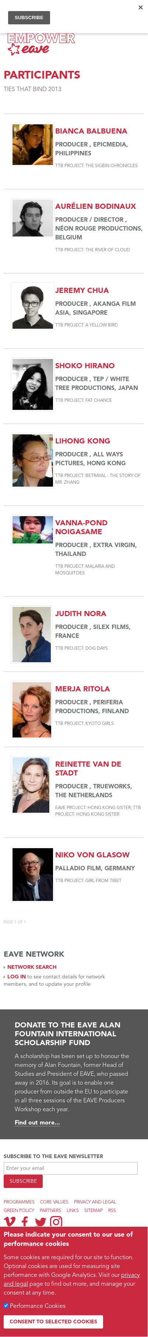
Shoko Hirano (85, 366)
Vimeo (9, 1222)
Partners (50, 1211)
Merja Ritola (82, 689)
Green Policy (19, 1211)
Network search (32, 967)
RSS (112, 1211)
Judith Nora (80, 614)
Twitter (40, 1222)
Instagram (56, 1222)
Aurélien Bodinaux (95, 207)
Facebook (25, 1222)
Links (73, 1211)
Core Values (54, 1202)
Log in (16, 977)
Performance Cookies (38, 1306)
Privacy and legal (95, 1202)
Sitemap (93, 1211)
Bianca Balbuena (91, 131)
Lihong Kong (82, 441)
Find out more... (37, 1123)
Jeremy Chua (82, 291)
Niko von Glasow (92, 855)
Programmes (19, 1202)
